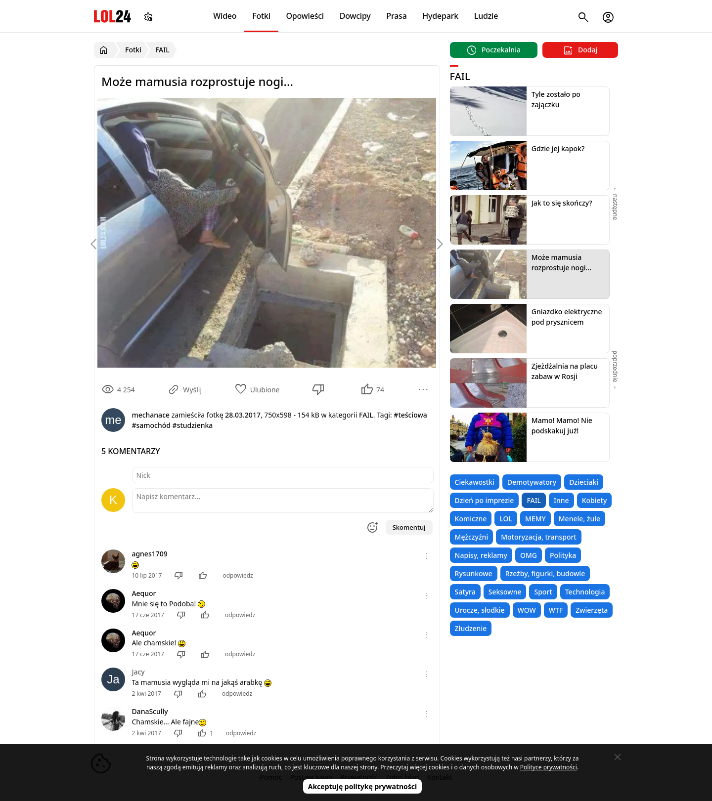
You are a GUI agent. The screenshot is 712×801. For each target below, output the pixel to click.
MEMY (535, 518)
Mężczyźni (472, 537)
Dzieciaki (583, 482)
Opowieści (305, 15)
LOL (505, 518)
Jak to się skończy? (562, 203)
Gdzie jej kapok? (558, 148)
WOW (527, 610)
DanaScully (150, 711)
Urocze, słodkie (480, 610)
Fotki (261, 15)
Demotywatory (531, 482)
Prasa (396, 15)
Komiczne (471, 518)
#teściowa (410, 415)
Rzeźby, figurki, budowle (545, 573)
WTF (556, 610)
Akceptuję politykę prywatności (362, 786)
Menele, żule (579, 518)
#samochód (151, 425)
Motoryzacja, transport (539, 537)
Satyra (465, 591)
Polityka (563, 555)
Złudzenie (471, 628)
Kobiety (594, 500)
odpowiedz (237, 575)
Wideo (224, 15)
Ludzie (486, 15)
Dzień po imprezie (484, 500)
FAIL (534, 500)
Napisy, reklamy (481, 555)
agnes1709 (149, 553)
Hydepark (440, 15)
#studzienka (193, 425)
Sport (543, 591)
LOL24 (112, 16)
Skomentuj (409, 527)
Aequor (144, 593)
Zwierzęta (592, 610)
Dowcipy (355, 15)
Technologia (585, 591)
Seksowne (505, 591)
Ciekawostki (474, 482)
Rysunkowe (473, 573)
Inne (561, 500)
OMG (528, 555)
